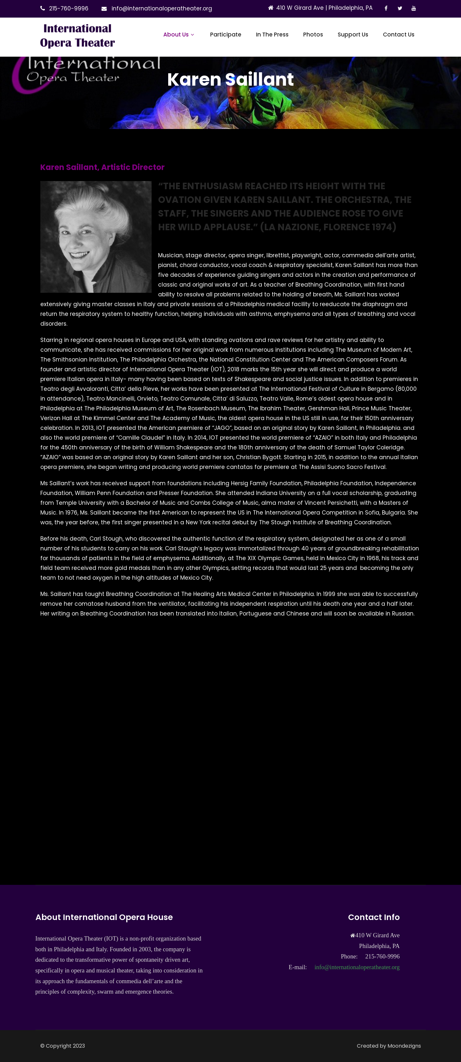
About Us (179, 34)
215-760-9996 (68, 8)
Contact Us (398, 34)
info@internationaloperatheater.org (162, 8)
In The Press (272, 34)
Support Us (353, 34)
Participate (225, 34)
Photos (313, 34)
